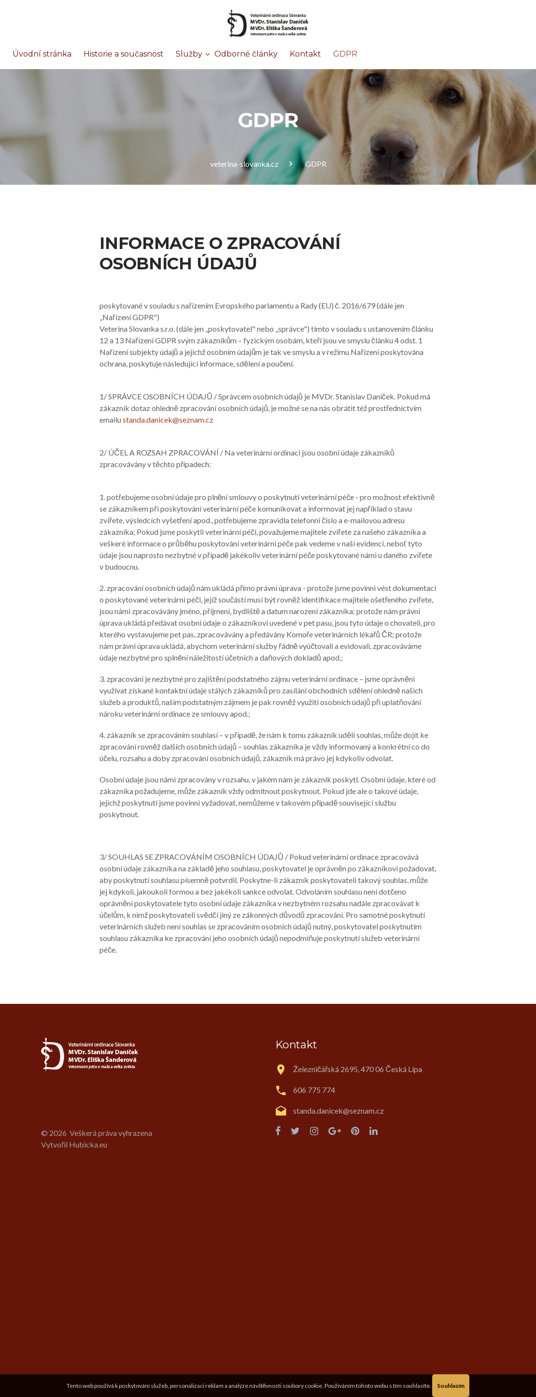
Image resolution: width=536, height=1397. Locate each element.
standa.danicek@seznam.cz (168, 419)
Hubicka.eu (88, 1144)
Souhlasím (451, 1385)
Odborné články (246, 54)
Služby (189, 54)
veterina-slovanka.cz (244, 163)
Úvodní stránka (42, 54)
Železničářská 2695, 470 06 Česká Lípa (357, 1068)
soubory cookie (302, 1385)
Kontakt (305, 54)
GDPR (345, 54)
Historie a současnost (124, 54)
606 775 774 (314, 1089)
